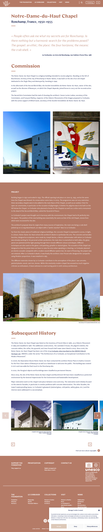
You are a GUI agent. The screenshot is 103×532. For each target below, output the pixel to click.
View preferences (92, 526)
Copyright (49, 463)
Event (79, 503)
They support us (16, 468)
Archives (47, 503)
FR (98, 2)
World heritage (82, 507)
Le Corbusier (39, 2)
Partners (13, 503)
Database (47, 501)
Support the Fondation (16, 464)
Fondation (14, 500)
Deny (75, 526)
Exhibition (81, 501)
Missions (13, 501)
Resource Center (49, 500)
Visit (60, 2)
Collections (51, 2)
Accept (59, 526)
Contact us (66, 463)
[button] (99, 510)
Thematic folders (33, 503)
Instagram (45, 521)
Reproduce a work (49, 470)
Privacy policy (46, 529)
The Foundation (26, 2)
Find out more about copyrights (88, 450)
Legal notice (36, 529)
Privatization (34, 463)
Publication (81, 500)
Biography (31, 500)
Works (30, 501)
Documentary (82, 505)
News (67, 2)
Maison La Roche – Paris (66, 500)
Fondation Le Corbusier (6, 4)
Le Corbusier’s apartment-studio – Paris (67, 505)
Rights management (50, 468)
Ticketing (90, 2)
